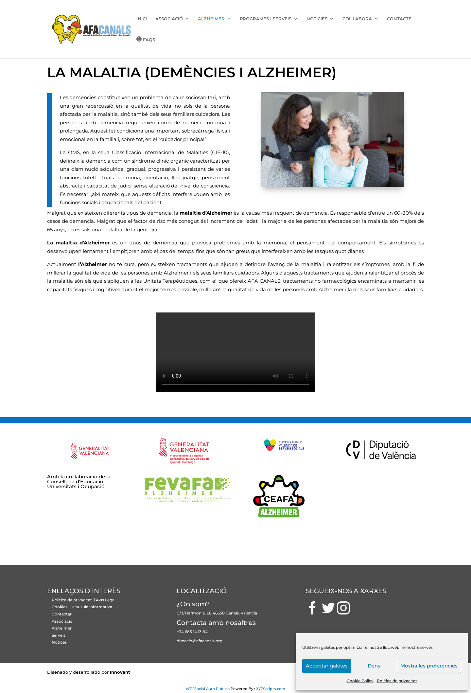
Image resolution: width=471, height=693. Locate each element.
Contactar (62, 614)
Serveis (58, 635)
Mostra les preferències (429, 666)
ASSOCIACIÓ (169, 18)
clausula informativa (92, 606)
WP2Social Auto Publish (208, 688)
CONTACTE (399, 18)
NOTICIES (316, 18)
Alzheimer (62, 628)
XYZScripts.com (270, 688)
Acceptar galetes (327, 666)
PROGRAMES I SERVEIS (265, 18)
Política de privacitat (397, 680)
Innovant (120, 672)
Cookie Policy (360, 680)
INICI (141, 18)
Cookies (59, 606)
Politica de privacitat (72, 599)
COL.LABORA (357, 18)
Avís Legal (105, 599)
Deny (374, 666)
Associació (62, 621)
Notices (59, 642)
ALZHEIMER (211, 18)
